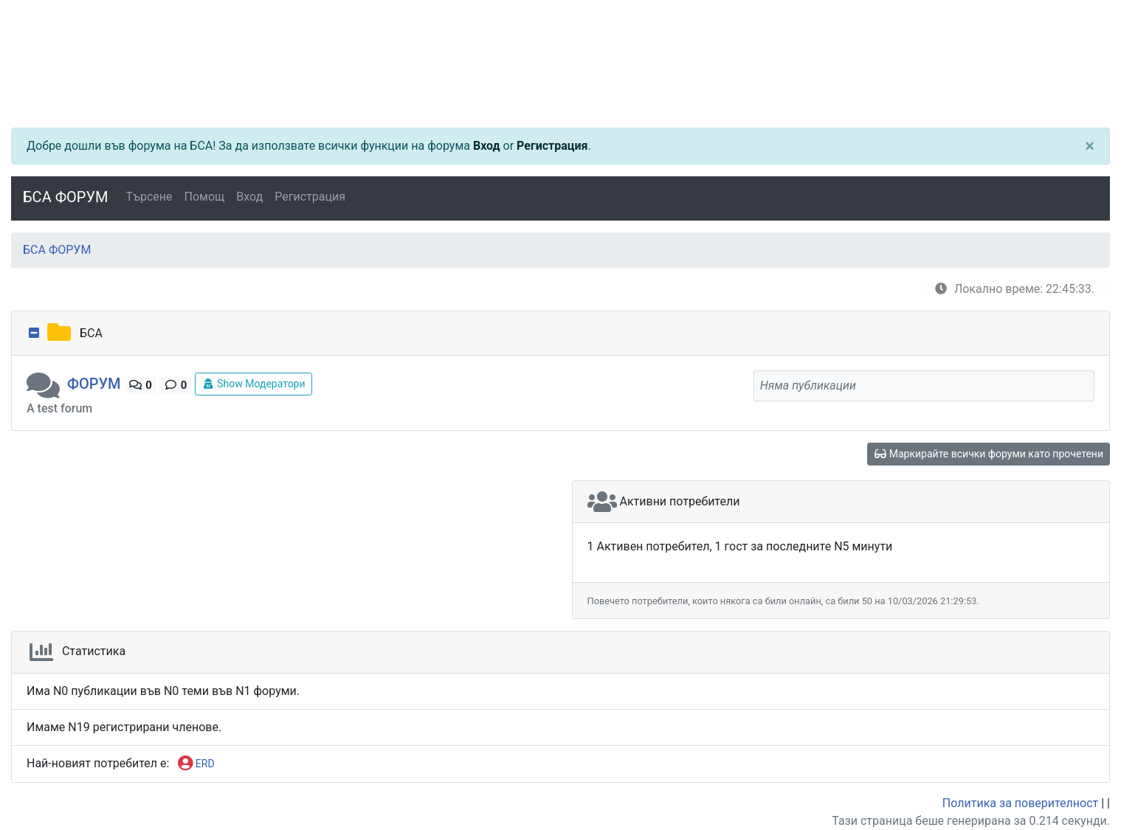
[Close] (1089, 146)
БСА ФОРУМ (65, 197)
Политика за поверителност (1020, 803)
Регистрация (552, 146)
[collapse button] (35, 333)
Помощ (204, 197)
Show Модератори (253, 384)
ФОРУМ (94, 383)
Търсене (149, 197)
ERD (196, 764)
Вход (486, 146)
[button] (47, 383)
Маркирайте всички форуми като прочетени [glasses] (988, 454)
